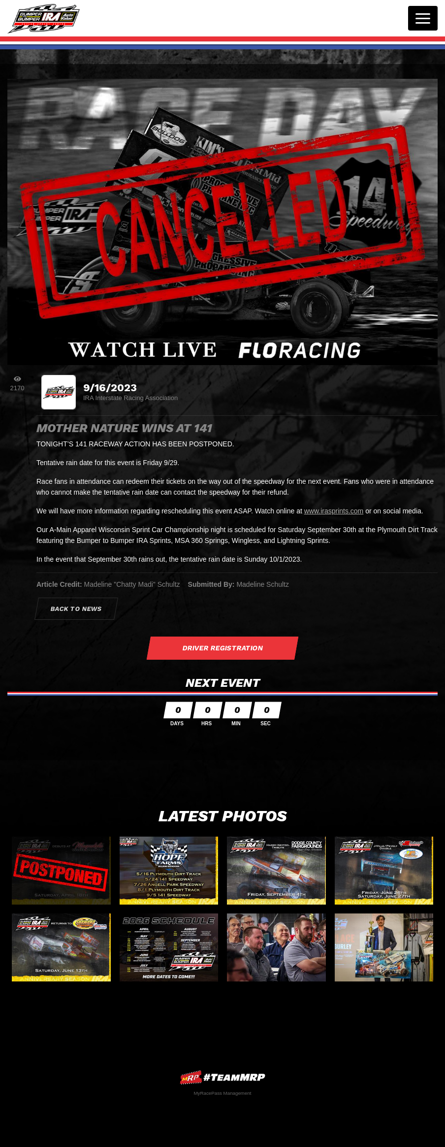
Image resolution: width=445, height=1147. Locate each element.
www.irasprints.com (334, 511)
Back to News (76, 608)
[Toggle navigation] (423, 18)
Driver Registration (222, 648)
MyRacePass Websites (222, 1077)
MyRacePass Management (222, 1093)
